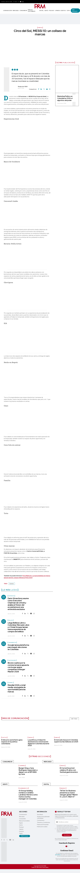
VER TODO (74, 719)
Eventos (63, 10)
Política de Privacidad (42, 824)
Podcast (51, 10)
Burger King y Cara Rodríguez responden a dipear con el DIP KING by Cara (28, 771)
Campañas (22, 765)
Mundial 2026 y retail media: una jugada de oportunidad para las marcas (17, 688)
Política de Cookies (42, 826)
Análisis (31, 737)
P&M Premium (74, 10)
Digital (41, 10)
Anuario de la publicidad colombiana (43, 817)
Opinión (57, 10)
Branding (63, 788)
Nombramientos (24, 788)
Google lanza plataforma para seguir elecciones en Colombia (18, 647)
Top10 (68, 10)
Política (4, 737)
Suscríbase (40, 814)
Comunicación (7, 10)
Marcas (62, 765)
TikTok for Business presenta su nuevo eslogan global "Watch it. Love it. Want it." (69, 794)
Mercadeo (16, 10)
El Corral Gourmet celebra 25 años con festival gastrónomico (69, 770)
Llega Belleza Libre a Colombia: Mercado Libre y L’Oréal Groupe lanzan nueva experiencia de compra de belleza (18, 627)
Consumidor (23, 10)
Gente (46, 10)
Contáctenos (40, 820)
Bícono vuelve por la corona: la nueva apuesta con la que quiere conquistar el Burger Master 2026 (18, 667)
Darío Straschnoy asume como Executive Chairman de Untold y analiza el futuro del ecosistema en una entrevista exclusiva (18, 604)
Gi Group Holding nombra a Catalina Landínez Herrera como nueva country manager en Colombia (28, 795)
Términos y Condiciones (43, 822)
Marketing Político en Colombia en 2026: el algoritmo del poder (64, 98)
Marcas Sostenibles (31, 10)
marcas (57, 737)
